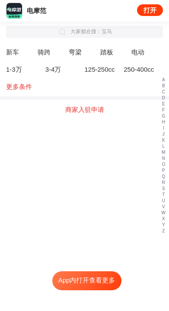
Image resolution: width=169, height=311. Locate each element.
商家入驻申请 (84, 109)
